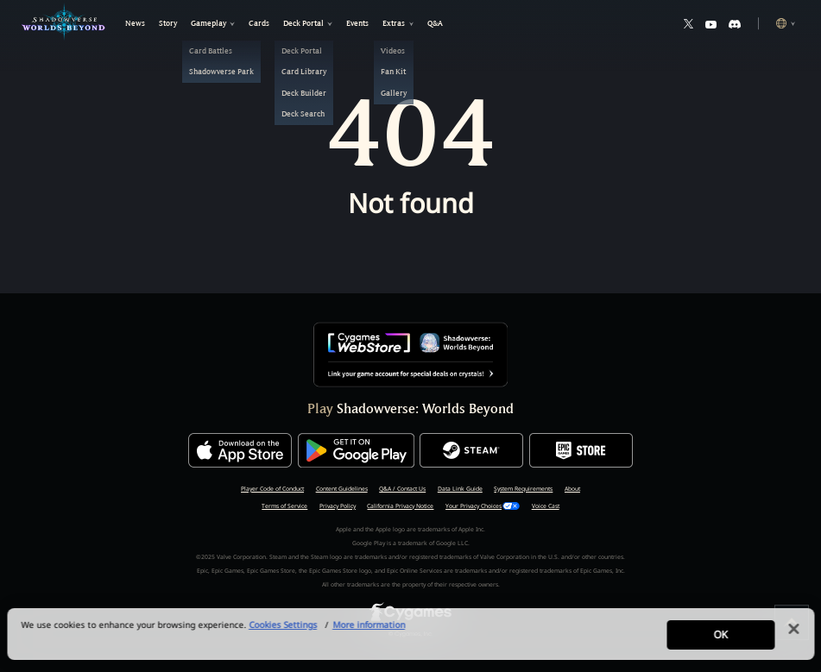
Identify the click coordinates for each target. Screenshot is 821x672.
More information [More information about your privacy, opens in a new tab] (368, 631)
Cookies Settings (283, 631)
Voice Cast (545, 506)
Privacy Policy (337, 506)
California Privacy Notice (400, 506)
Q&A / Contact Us (402, 489)
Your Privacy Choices (473, 506)
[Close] (793, 636)
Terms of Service (284, 506)
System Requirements (523, 489)
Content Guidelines (342, 489)
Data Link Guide (460, 489)
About (572, 489)
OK (720, 641)
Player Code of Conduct (272, 489)
